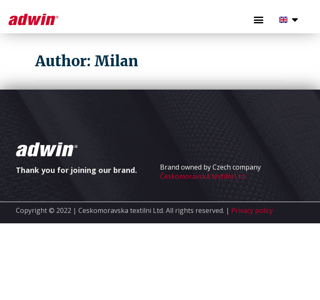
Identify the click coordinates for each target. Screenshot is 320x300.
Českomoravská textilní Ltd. (203, 176)
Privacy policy (252, 210)
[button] (258, 20)
